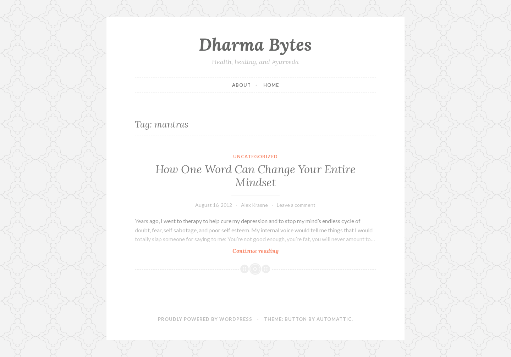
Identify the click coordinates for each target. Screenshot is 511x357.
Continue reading (266, 250)
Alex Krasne (254, 205)
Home (271, 85)
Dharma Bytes (255, 44)
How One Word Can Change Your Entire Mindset (255, 176)
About (241, 85)
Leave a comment (296, 205)
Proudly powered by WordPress (205, 319)
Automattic (334, 319)
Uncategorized (255, 156)
